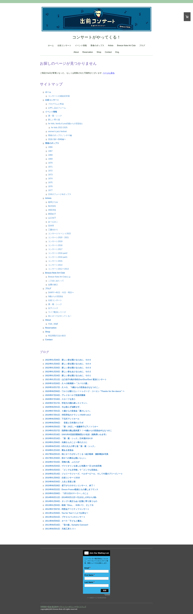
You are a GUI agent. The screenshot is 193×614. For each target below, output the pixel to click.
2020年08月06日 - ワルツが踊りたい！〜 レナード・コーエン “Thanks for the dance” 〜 (84, 391)
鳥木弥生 (52, 206)
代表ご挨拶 (53, 324)
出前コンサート (64, 45)
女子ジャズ (53, 308)
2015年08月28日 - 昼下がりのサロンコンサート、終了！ (70, 485)
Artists (110, 45)
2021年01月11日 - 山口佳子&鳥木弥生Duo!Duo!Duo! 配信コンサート (76, 379)
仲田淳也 (52, 210)
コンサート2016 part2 (57, 253)
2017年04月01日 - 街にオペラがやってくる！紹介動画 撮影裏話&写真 (76, 454)
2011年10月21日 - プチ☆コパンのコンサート (65, 517)
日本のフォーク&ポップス (59, 194)
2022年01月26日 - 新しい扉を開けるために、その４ (68, 364)
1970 (50, 163)
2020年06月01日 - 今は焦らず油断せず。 (63, 407)
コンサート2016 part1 (57, 257)
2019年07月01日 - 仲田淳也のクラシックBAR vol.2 (68, 415)
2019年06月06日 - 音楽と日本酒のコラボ (64, 423)
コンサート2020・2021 (58, 237)
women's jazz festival (57, 131)
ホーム (51, 45)
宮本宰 (51, 226)
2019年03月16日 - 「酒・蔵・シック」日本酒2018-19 (68, 438)
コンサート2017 (55, 249)
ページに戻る (109, 73)
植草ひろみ (53, 202)
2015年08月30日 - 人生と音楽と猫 (60, 482)
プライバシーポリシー (67, 607)
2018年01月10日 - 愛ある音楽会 (59, 450)
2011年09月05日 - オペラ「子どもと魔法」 (64, 521)
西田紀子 (52, 214)
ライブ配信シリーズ (57, 312)
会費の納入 (53, 285)
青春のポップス (97, 45)
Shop (99, 52)
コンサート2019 (55, 241)
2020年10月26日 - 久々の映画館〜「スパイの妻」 (67, 383)
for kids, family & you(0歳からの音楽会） (66, 124)
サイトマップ (81, 607)
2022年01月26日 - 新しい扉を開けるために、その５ (68, 360)
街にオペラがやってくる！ (60, 316)
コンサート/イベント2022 (59, 233)
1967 (50, 151)
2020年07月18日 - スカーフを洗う (60, 399)
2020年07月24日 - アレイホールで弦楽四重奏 (65, 395)
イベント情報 (81, 45)
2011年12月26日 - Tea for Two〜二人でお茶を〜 (66, 513)
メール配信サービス (92, 597)
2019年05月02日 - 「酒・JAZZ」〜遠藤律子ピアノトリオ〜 (71, 427)
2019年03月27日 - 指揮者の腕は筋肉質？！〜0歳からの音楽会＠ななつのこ (78, 431)
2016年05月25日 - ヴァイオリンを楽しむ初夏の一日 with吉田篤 (73, 466)
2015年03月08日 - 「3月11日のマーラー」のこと (66, 493)
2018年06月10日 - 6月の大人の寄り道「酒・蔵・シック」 (70, 446)
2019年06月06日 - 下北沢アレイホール (62, 419)
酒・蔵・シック (55, 116)
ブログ (142, 45)
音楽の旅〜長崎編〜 (57, 139)
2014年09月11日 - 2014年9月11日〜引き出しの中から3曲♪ (71, 497)
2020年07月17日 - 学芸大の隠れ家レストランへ (66, 403)
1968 (50, 155)
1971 (50, 167)
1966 (50, 147)
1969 (50, 159)
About (76, 52)
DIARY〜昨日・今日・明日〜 (61, 292)
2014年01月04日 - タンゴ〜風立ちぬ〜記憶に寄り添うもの (71, 501)
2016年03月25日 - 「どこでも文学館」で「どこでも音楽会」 (72, 470)
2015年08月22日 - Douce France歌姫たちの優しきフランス (71, 489)
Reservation (87, 52)
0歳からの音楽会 (55, 296)
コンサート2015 (55, 261)
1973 (50, 175)
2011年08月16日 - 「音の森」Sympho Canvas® (66, 525)
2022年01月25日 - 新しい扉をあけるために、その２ (68, 372)
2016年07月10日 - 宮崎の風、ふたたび (62, 462)
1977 (50, 190)
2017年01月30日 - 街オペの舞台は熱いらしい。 (66, 458)
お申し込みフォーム (57, 108)
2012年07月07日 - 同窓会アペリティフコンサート (67, 509)
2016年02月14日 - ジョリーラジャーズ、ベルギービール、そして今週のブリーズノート (84, 474)
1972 (50, 171)
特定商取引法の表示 (57, 336)
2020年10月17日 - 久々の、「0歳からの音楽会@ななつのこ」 (72, 387)
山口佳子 (52, 218)
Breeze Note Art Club (126, 45)
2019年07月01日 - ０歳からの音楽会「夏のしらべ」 (68, 411)
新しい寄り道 (54, 120)
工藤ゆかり (53, 230)
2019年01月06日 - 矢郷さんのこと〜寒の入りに (66, 442)
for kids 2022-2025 (59, 127)
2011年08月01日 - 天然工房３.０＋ (60, 529)
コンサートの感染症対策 (59, 96)
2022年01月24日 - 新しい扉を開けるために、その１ (68, 376)
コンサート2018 (55, 245)
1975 (50, 182)
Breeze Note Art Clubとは (59, 277)
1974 (50, 178)
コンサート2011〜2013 (58, 269)
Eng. (117, 52)
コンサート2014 (55, 265)
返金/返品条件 (53, 607)
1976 (50, 186)
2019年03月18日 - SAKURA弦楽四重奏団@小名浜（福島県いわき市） (76, 434)
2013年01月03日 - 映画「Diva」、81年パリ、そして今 (69, 505)
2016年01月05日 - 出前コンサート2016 (62, 478)
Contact (108, 52)
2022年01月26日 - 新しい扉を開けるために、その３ (68, 368)
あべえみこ (53, 222)
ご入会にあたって (56, 281)
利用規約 (43, 607)
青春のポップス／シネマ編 (60, 135)
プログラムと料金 (56, 104)
